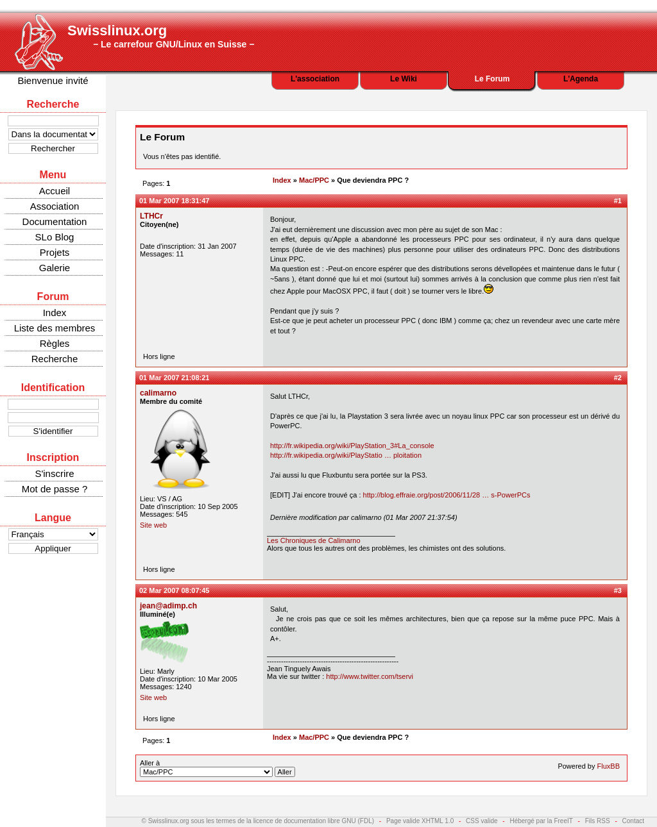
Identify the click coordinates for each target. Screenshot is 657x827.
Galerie (54, 267)
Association (55, 206)
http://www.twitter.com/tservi (369, 676)
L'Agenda (580, 78)
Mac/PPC (314, 180)
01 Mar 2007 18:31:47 (174, 201)
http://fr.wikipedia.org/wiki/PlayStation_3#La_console (352, 445)
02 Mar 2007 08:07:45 (174, 590)
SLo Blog (54, 236)
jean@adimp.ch (168, 605)
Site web (153, 525)
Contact (633, 820)
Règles (55, 343)
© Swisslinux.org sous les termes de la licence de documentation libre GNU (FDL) (258, 820)
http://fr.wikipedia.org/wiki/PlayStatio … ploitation (346, 455)
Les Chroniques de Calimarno (314, 540)
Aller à (217, 768)
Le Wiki (403, 78)
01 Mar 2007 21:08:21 (174, 377)
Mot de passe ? (55, 488)
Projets (55, 252)
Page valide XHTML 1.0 (420, 820)
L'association (315, 78)
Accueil (54, 190)
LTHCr (151, 216)
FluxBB (608, 766)
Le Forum (492, 78)
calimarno (158, 392)
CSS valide (481, 820)
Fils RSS (597, 820)
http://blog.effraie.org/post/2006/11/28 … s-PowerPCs (447, 495)
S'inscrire (54, 473)
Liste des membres (55, 327)
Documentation (54, 221)
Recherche (54, 358)
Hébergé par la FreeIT (540, 820)
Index (55, 312)
